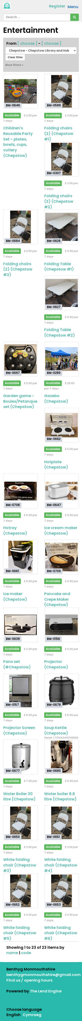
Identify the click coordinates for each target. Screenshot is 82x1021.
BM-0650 (13, 837)
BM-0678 (54, 705)
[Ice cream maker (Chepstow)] (61, 491)
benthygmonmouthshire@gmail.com (43, 974)
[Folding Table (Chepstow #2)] (61, 293)
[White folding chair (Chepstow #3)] (20, 823)
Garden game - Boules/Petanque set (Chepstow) (20, 401)
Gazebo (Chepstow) (56, 398)
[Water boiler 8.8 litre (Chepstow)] (61, 757)
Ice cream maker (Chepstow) (60, 530)
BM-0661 (12, 571)
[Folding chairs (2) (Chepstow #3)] (20, 227)
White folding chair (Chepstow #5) (19, 933)
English (13, 1014)
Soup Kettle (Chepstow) (56, 730)
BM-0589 (54, 105)
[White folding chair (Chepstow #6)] (61, 891)
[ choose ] (27, 43)
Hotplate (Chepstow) (56, 464)
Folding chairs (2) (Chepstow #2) (58, 201)
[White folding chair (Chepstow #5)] (20, 891)
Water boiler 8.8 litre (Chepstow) (60, 796)
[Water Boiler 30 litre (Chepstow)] (20, 757)
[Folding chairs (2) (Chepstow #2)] (61, 159)
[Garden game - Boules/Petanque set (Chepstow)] (20, 359)
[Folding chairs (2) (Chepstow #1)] (61, 91)
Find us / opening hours (29, 980)
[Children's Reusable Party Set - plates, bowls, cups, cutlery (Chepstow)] (20, 91)
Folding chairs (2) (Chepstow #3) (17, 269)
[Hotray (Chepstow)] (20, 491)
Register (57, 6)
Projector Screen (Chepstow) (19, 730)
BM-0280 (54, 373)
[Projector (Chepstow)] (61, 625)
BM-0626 (54, 241)
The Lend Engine (46, 991)
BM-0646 (13, 105)
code (26, 952)
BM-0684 (13, 241)
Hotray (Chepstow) (15, 530)
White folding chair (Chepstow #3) (19, 865)
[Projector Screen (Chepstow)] (20, 691)
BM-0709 (54, 571)
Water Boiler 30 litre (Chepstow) (19, 796)
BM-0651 (53, 837)
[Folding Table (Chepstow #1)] (61, 227)
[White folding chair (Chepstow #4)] (61, 823)
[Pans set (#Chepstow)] (20, 625)
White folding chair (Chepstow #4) (60, 865)
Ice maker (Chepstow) (15, 596)
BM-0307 (54, 173)
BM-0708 (13, 505)
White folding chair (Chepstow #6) (60, 933)
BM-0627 (54, 307)
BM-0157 (12, 705)
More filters (14, 65)
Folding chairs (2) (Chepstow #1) (58, 133)
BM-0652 (13, 905)
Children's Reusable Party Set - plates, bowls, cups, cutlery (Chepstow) (18, 141)
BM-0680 (54, 771)
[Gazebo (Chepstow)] (61, 359)
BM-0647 (54, 505)
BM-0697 (13, 373)
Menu (73, 6)
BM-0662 (54, 439)
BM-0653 (54, 905)
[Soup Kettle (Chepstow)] (61, 691)
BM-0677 (13, 771)
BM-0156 (53, 639)
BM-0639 (13, 639)
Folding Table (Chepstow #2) (59, 332)
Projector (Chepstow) (56, 664)
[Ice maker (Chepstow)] (20, 557)
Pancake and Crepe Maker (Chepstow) (57, 599)
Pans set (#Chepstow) (17, 664)
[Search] (74, 17)
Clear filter (15, 57)
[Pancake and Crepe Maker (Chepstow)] (61, 557)
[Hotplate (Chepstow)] (61, 425)
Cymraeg (32, 1014)
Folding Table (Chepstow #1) (59, 266)
